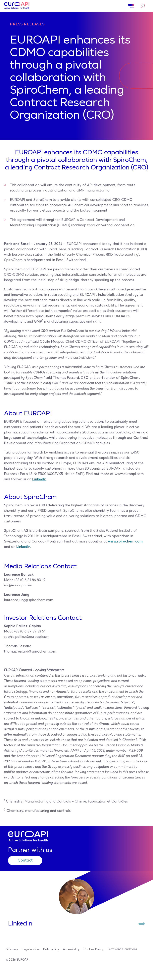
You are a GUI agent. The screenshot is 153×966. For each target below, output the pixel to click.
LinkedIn (39, 479)
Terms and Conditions (122, 949)
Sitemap (12, 949)
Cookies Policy (93, 949)
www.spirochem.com (125, 541)
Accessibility (71, 949)
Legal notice (30, 949)
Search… (143, 6)
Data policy (51, 949)
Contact (25, 861)
